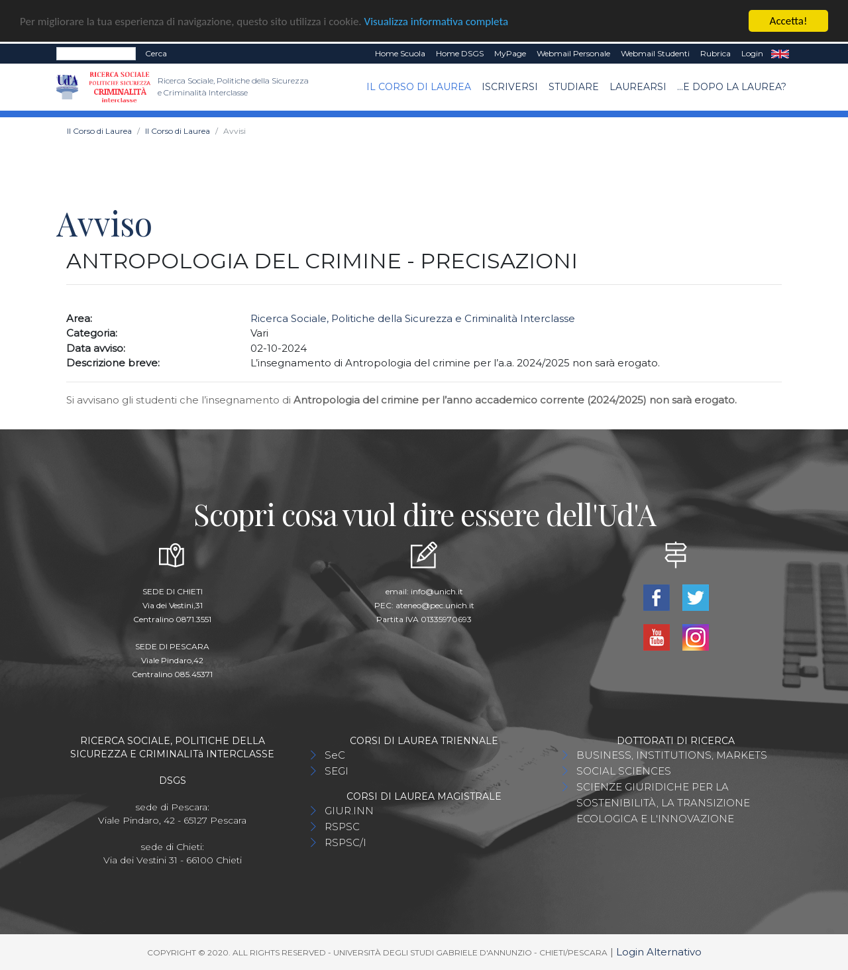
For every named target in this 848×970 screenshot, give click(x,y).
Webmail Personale (573, 53)
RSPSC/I (345, 841)
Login (752, 53)
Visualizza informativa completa (436, 21)
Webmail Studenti (655, 53)
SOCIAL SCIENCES (623, 770)
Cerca (156, 53)
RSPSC (342, 826)
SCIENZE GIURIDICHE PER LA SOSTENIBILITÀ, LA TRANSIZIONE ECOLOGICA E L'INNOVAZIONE (663, 802)
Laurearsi (638, 87)
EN (780, 53)
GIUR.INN (349, 810)
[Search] (96, 53)
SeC (335, 754)
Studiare (574, 87)
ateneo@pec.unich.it (435, 605)
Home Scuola (400, 53)
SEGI (336, 770)
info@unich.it (437, 591)
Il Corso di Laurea (418, 87)
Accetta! (789, 21)
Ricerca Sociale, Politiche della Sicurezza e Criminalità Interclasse (412, 317)
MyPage (510, 53)
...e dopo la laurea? (731, 87)
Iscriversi (510, 87)
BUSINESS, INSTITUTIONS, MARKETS (671, 754)
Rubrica (715, 53)
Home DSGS (460, 53)
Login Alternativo (659, 951)
